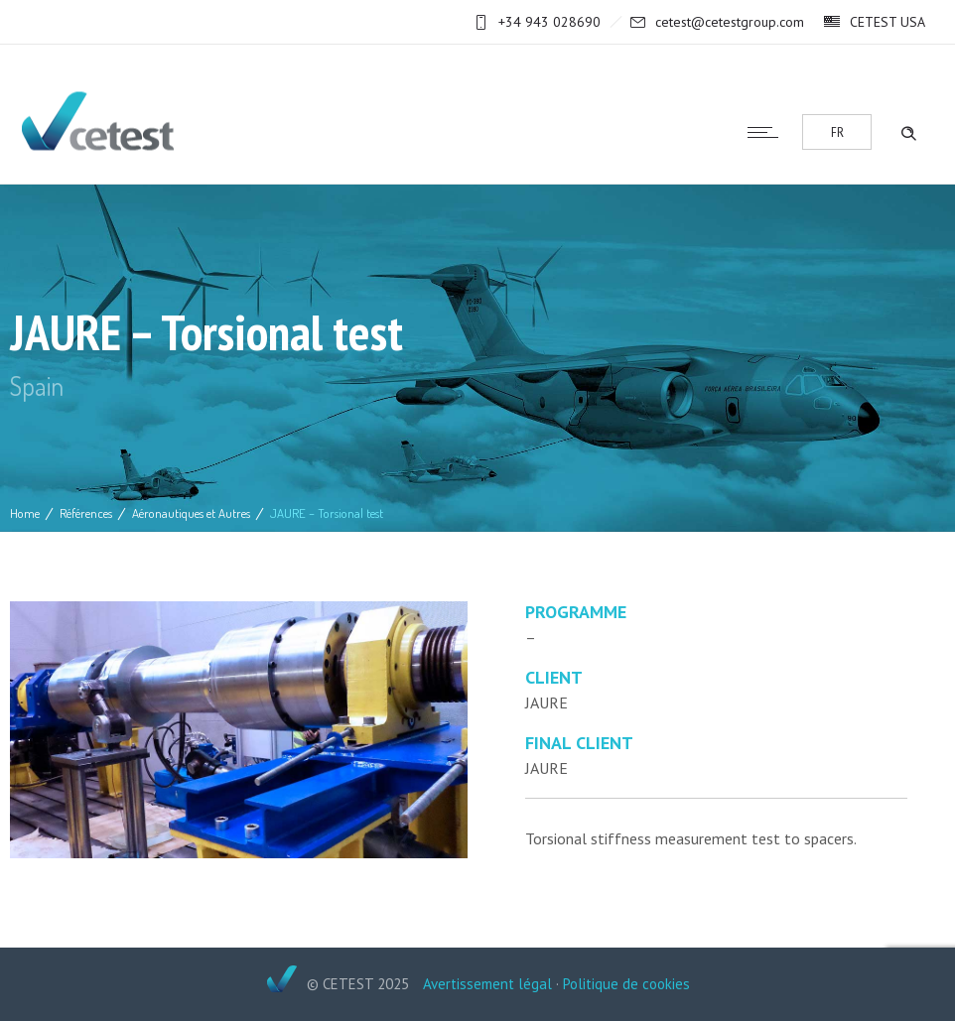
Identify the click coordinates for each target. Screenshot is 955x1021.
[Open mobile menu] (767, 132)
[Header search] (908, 131)
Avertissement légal (487, 983)
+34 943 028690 (549, 22)
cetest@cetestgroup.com (729, 22)
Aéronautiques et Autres (191, 513)
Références (86, 513)
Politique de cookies (626, 983)
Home (25, 513)
